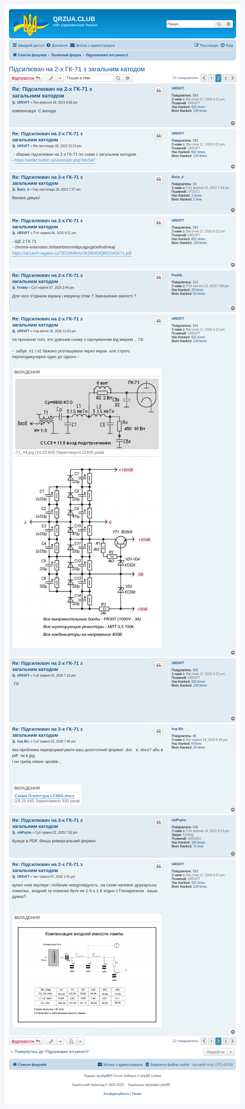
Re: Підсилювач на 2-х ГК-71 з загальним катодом (52, 92)
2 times (196, 195)
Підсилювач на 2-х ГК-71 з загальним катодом (77, 69)
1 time (197, 199)
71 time (198, 846)
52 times (199, 293)
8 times (196, 743)
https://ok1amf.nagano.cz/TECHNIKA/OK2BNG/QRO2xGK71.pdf (71, 253)
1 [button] (211, 78)
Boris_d (177, 177)
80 (194, 736)
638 (195, 827)
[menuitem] (56, 45)
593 (195, 95)
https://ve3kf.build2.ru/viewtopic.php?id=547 (55, 160)
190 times (198, 842)
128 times (200, 111)
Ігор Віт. (178, 729)
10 (194, 184)
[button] (204, 78)
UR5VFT (178, 88)
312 (195, 282)
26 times (197, 290)
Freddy (177, 275)
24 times (199, 747)
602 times (198, 107)
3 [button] (226, 78)
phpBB (105, 1076)
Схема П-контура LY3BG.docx (44, 796)
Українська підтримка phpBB (149, 1085)
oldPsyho (179, 820)
